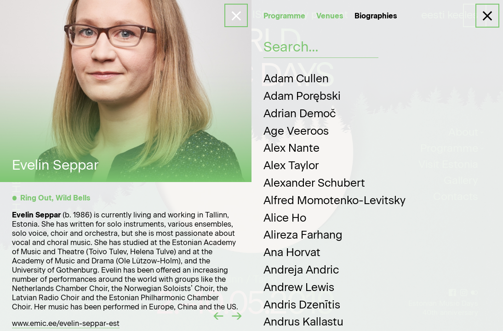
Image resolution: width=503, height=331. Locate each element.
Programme (284, 15)
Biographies (375, 15)
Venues (329, 15)
